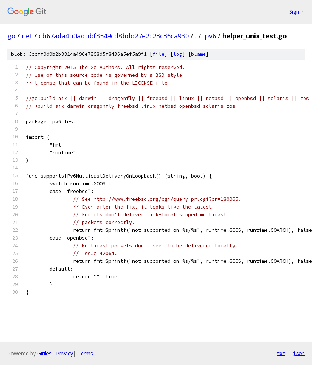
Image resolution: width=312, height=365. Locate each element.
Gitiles (44, 353)
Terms (85, 353)
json (299, 353)
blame (198, 54)
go (11, 35)
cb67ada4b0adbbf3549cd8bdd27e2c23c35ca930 (114, 35)
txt (281, 353)
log (177, 54)
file (158, 54)
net (27, 35)
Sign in (297, 11)
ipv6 (209, 35)
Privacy (64, 353)
